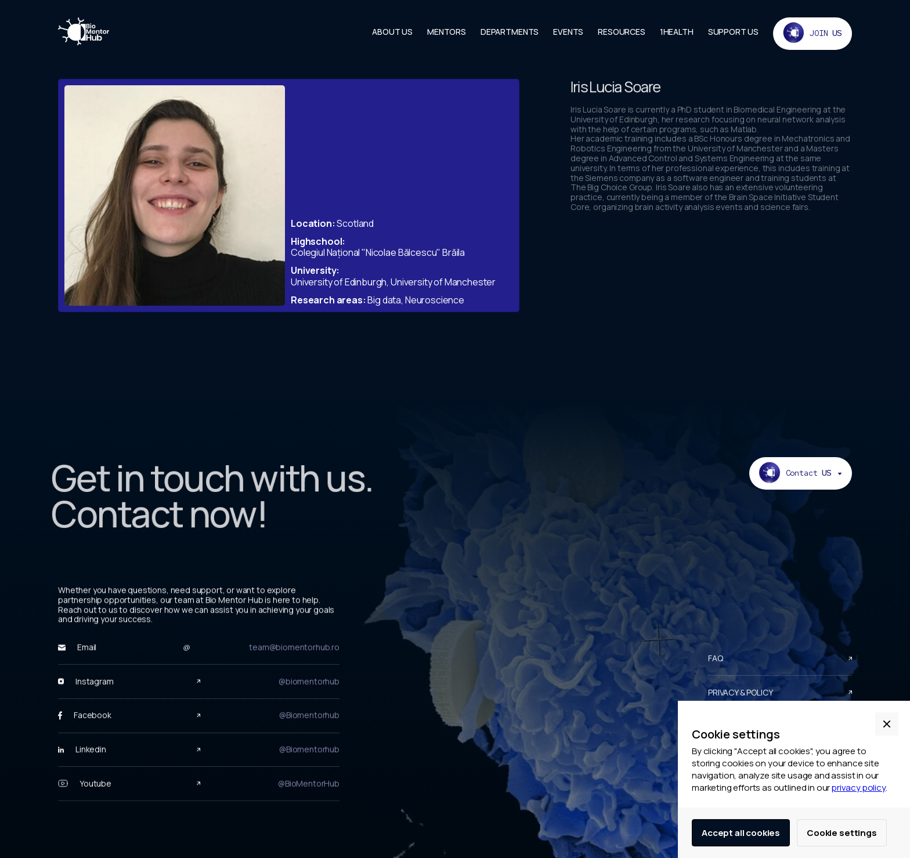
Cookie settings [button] (842, 833)
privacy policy (859, 787)
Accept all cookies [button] (741, 833)
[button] (886, 724)
